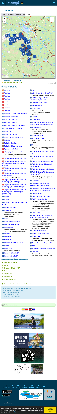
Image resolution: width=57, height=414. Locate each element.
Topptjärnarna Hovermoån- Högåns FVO (42, 152)
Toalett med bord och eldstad (12, 128)
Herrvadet (6, 234)
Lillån (32, 90)
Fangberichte (20, 14)
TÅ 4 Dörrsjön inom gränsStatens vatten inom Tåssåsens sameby (41, 216)
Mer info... (31, 412)
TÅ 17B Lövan (35, 212)
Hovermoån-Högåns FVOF (11, 268)
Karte (28, 14)
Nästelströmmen (36, 106)
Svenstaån (34, 145)
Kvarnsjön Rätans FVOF (10, 253)
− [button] (4, 21)
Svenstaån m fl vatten (9, 262)
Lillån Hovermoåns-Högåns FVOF (41, 93)
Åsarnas (5, 265)
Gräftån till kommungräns (11, 221)
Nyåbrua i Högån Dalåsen (11, 149)
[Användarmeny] (2, 3)
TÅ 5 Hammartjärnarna (38, 231)
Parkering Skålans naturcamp (12, 146)
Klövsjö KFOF (7, 248)
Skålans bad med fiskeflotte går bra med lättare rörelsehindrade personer (42, 123)
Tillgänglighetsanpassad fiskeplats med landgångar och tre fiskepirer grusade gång (14, 192)
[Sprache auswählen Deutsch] (30, 309)
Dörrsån (5, 197)
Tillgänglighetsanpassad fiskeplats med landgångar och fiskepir (14, 181)
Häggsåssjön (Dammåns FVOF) (13, 242)
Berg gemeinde (17, 82)
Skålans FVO (7, 274)
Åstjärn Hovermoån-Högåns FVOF (41, 243)
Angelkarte (10, 14)
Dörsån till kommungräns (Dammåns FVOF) (14, 203)
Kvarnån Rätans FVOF (10, 256)
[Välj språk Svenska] (23, 309)
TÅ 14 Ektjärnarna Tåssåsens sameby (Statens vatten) (42, 173)
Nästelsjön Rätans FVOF (38, 103)
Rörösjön (34, 117)
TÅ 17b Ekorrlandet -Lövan (39, 199)
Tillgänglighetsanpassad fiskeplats (14, 152)
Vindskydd (6, 131)
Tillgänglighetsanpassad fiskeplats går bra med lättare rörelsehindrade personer (14, 163)
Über (3, 14)
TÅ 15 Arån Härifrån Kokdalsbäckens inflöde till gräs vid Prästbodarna (42, 189)
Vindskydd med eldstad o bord (12, 137)
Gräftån (5, 218)
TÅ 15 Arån (34, 180)
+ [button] (4, 18)
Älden (33, 246)
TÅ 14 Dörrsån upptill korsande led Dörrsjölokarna (41, 165)
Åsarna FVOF (35, 236)
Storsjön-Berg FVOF (37, 139)
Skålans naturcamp (37, 136)
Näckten (5, 271)
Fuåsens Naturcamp (9, 207)
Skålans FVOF (35, 128)
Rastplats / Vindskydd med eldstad (14, 125)
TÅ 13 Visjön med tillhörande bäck (41, 161)
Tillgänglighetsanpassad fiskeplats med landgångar (14, 169)
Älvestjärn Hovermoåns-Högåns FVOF (42, 249)
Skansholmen (35, 120)
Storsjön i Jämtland (9, 279)
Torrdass (6, 93)
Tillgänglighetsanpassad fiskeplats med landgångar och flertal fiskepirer (14, 185)
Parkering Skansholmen (10, 143)
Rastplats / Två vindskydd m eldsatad (14, 114)
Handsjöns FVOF (8, 227)
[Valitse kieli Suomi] (34, 309)
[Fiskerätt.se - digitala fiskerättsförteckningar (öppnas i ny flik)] (31, 394)
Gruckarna (6, 210)
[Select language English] (27, 309)
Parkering (6, 140)
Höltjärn (5, 245)
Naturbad (6, 90)
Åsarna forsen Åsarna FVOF (39, 234)
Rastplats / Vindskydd (10, 117)
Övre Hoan (34, 252)
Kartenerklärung (51, 83)
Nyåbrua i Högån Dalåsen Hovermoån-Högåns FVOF (39, 99)
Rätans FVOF (35, 109)
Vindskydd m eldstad (9, 134)
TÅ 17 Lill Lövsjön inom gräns (40, 196)
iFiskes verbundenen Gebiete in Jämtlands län (17, 284)
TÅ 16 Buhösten (36, 193)
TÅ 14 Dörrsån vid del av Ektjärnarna (42, 169)
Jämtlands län (8, 82)
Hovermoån (6, 237)
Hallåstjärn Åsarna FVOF (10, 224)
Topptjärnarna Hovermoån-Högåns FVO (42, 157)
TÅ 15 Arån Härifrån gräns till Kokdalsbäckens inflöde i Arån (40, 184)
